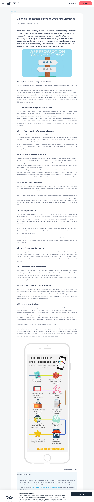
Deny (81, 492)
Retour (14, 11)
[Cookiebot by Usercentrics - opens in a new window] (9, 499)
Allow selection (82, 487)
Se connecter (72, 3)
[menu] (3, 3)
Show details (77, 499)
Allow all (82, 482)
